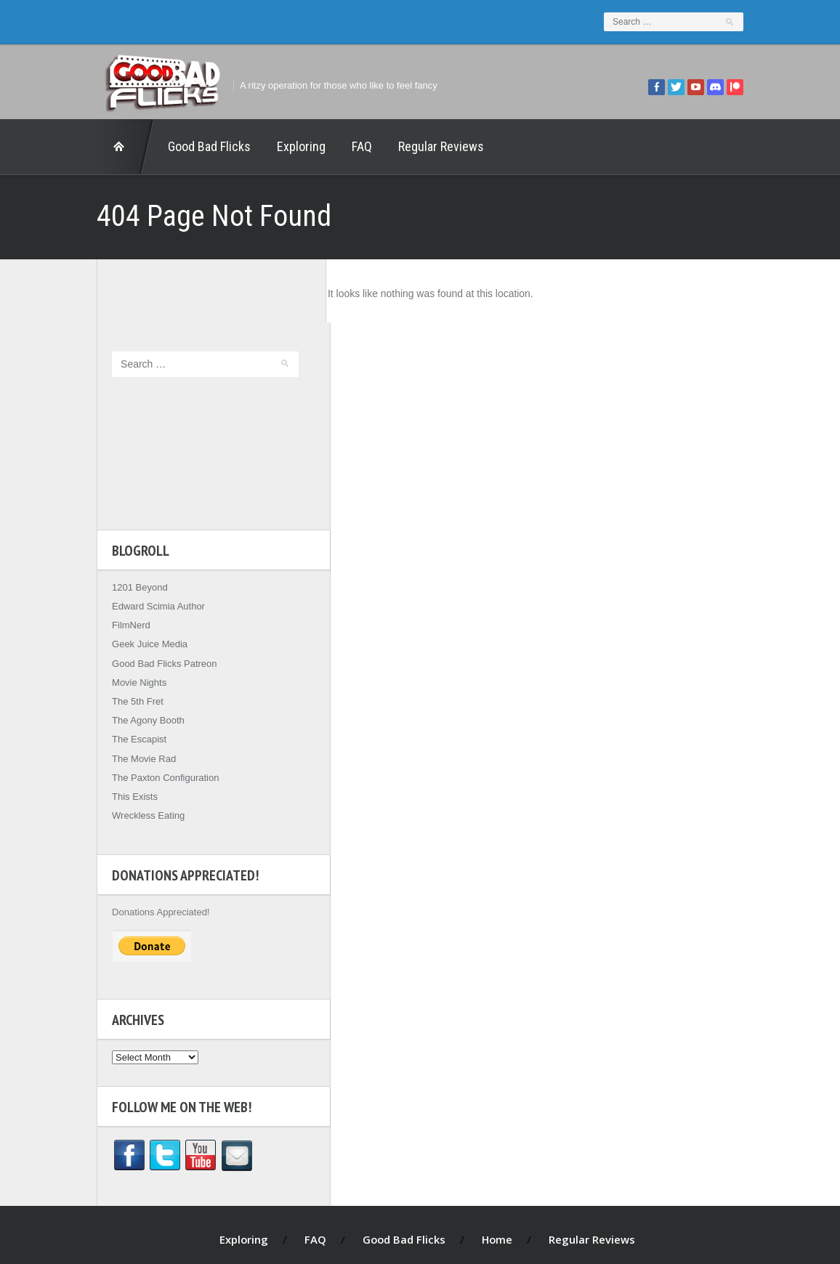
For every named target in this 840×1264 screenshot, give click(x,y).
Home (113, 146)
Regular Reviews (429, 146)
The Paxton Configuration (153, 714)
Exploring (288, 146)
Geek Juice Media (137, 581)
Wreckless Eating (136, 753)
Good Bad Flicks (197, 146)
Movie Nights (127, 619)
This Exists (122, 733)
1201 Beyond (128, 524)
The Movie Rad (131, 695)
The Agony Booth (136, 657)
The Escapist (127, 676)
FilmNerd (119, 562)
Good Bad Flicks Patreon (152, 600)
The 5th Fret (125, 638)
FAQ (349, 146)
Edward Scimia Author (146, 543)
